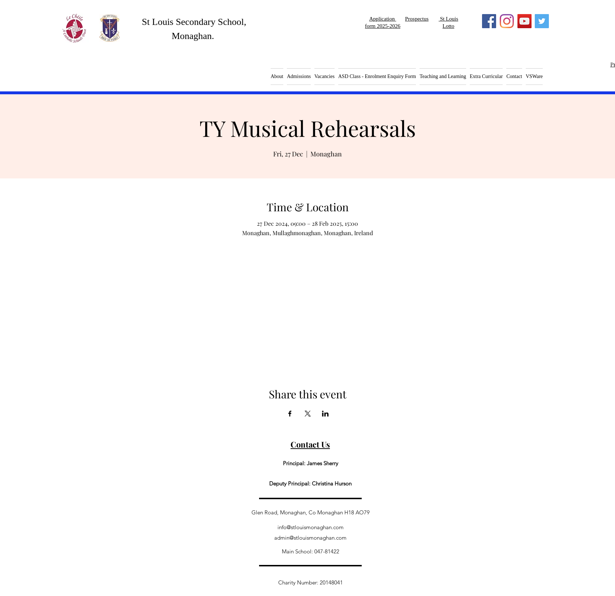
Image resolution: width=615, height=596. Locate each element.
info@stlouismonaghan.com (311, 527)
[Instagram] (507, 21)
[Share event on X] (307, 413)
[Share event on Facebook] (290, 413)
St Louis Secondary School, (194, 22)
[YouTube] (524, 21)
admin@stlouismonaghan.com (310, 537)
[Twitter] (542, 21)
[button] (324, 76)
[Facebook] (489, 21)
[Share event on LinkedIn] (325, 413)
